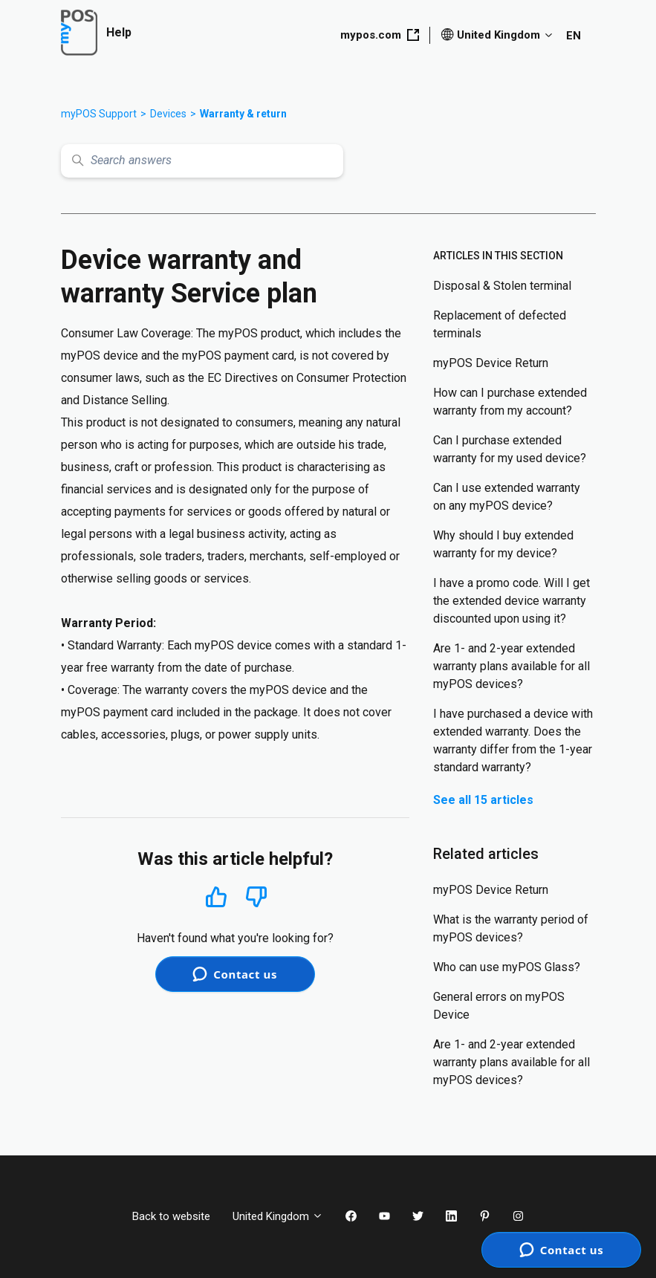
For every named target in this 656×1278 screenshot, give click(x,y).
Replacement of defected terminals (499, 324)
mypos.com (379, 35)
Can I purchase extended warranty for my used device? (509, 449)
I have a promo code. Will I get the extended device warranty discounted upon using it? (511, 601)
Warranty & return (243, 114)
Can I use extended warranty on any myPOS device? (506, 497)
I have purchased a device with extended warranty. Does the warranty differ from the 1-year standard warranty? (513, 740)
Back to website (171, 1216)
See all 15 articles (483, 800)
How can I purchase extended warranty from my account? (510, 402)
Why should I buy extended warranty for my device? (503, 544)
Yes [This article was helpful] (216, 896)
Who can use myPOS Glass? (506, 967)
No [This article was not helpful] (256, 897)
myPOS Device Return (490, 363)
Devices (168, 114)
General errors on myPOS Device (499, 1006)
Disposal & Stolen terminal (502, 286)
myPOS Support (99, 114)
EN (573, 35)
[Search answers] (202, 161)
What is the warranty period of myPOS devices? (510, 928)
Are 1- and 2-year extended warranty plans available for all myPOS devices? (511, 666)
